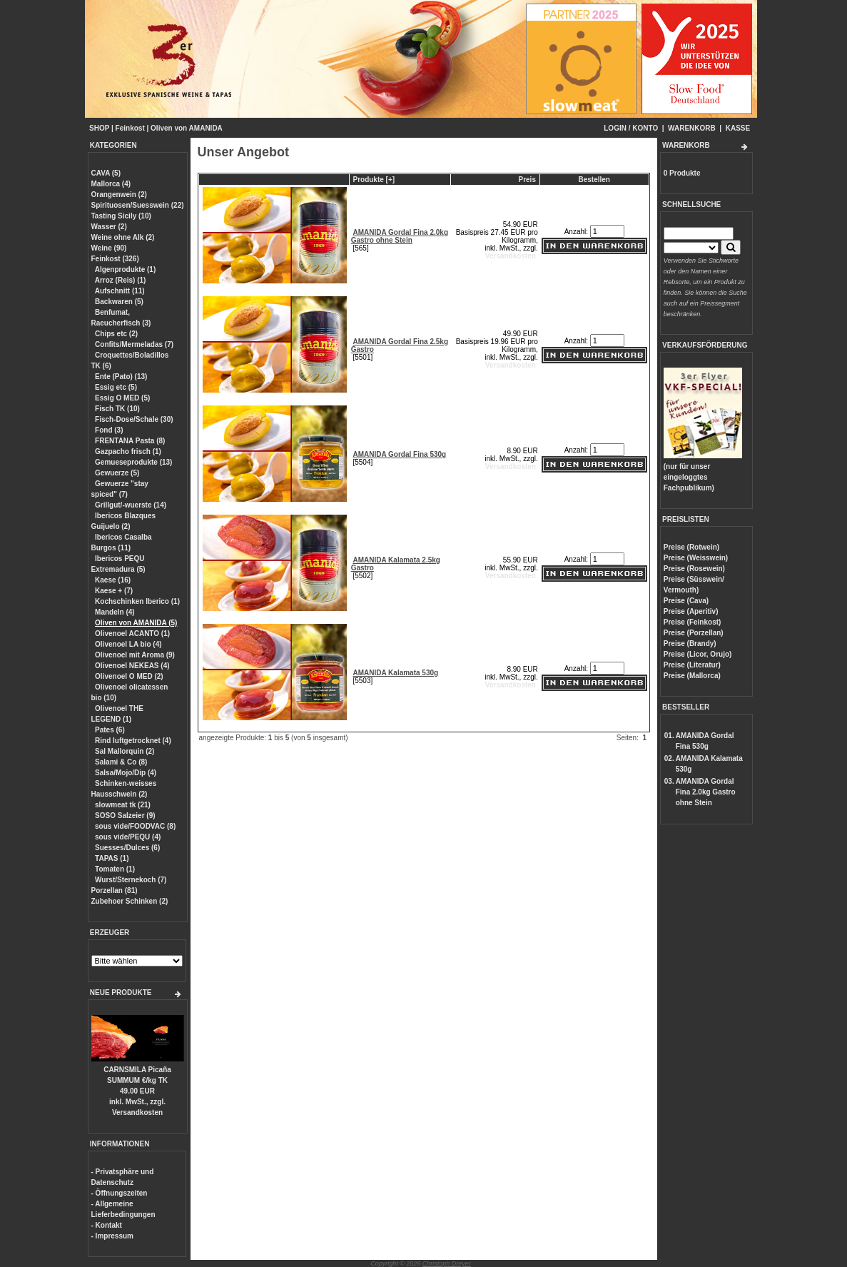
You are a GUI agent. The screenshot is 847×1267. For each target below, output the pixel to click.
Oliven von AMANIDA (187, 128)
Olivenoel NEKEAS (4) (132, 666)
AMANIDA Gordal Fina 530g (399, 454)
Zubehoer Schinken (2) (129, 901)
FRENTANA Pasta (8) (130, 441)
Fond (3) (109, 430)
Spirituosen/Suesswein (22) (137, 205)
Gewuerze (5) (117, 473)
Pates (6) (110, 730)
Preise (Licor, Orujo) (698, 654)
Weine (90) (109, 248)
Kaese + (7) (114, 591)
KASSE (738, 128)
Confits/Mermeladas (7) (134, 344)
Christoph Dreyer (446, 1263)
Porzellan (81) (114, 890)
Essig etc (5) (116, 387)
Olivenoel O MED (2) (129, 676)
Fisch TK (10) (117, 409)
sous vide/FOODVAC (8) (135, 826)
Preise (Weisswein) (696, 558)
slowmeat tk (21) (123, 805)
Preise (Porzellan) (694, 633)
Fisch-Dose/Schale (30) (134, 419)
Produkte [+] (374, 179)
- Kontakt (106, 1225)
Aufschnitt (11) (120, 291)
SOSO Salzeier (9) (125, 815)
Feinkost (130, 128)
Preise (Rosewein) (694, 568)
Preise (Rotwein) (691, 547)
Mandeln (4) (115, 612)
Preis (527, 179)
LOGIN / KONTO (631, 128)
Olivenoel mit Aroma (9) (135, 655)
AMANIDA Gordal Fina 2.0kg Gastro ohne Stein (399, 236)
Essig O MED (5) (122, 398)
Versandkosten (137, 1112)
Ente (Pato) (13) (121, 376)
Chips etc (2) (116, 334)
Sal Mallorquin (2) (124, 751)
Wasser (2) (109, 227)
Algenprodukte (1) (125, 269)
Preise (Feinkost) (692, 622)
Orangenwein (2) (119, 194)
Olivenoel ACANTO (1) (132, 633)
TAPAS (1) (111, 858)
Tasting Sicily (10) (121, 216)
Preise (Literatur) (692, 665)
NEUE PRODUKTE (121, 992)
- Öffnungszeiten (119, 1193)
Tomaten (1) (115, 869)
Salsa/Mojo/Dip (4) (125, 773)
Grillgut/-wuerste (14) (130, 505)
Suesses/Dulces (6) (127, 848)
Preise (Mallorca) (692, 676)
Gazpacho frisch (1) (128, 451)
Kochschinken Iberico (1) (137, 601)
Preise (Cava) (686, 601)
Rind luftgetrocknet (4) (133, 740)
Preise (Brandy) (690, 643)
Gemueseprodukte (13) (133, 462)
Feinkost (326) (115, 259)
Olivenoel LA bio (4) (128, 644)
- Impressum (112, 1236)
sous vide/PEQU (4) (128, 837)
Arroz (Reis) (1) (120, 280)
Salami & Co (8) (121, 762)
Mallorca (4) (111, 184)
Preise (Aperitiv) (691, 611)
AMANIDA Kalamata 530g (395, 673)
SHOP (99, 128)
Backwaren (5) (119, 302)
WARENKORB (692, 128)
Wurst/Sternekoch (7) (130, 880)
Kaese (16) (113, 580)
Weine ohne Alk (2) (123, 237)
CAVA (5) (106, 173)
